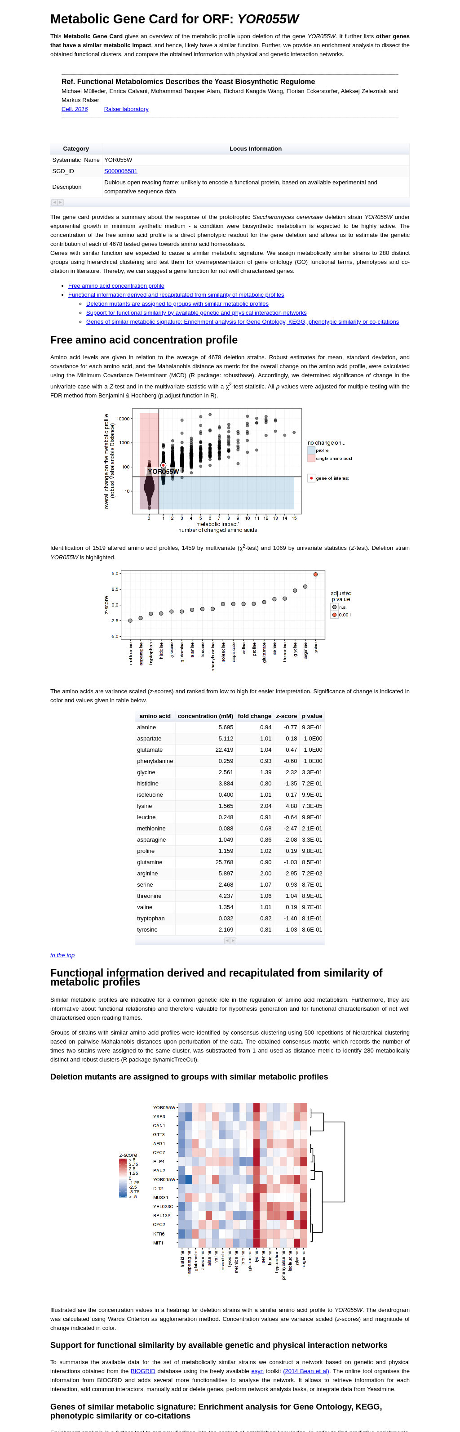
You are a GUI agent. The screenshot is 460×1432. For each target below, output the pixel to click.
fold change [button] (255, 716)
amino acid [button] (155, 716)
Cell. (75, 109)
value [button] (312, 716)
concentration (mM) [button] (206, 716)
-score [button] (286, 716)
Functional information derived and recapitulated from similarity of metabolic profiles (176, 294)
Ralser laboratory (126, 109)
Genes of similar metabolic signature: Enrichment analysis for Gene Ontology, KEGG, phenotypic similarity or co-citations (242, 321)
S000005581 (120, 171)
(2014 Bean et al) (306, 1371)
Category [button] (76, 148)
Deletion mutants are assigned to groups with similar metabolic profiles (177, 303)
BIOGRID (143, 1371)
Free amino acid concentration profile (116, 285)
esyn (257, 1371)
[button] (55, 202)
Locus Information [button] (256, 148)
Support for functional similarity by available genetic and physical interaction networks (196, 312)
